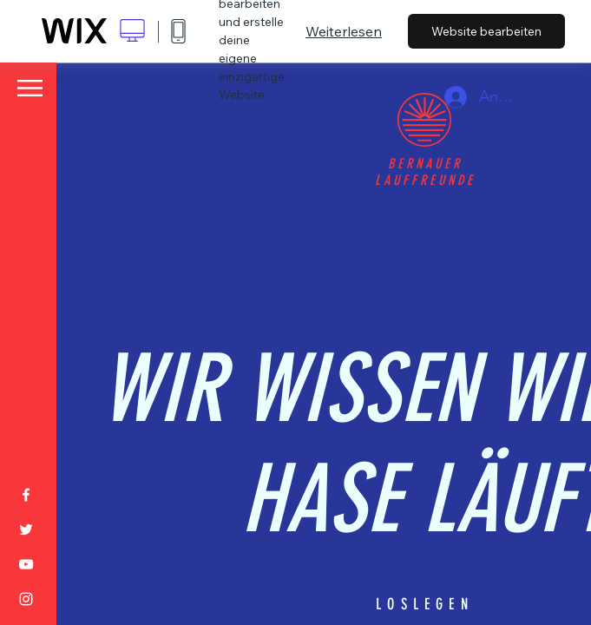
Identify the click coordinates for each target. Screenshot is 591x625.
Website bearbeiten (486, 31)
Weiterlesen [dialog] (343, 31)
